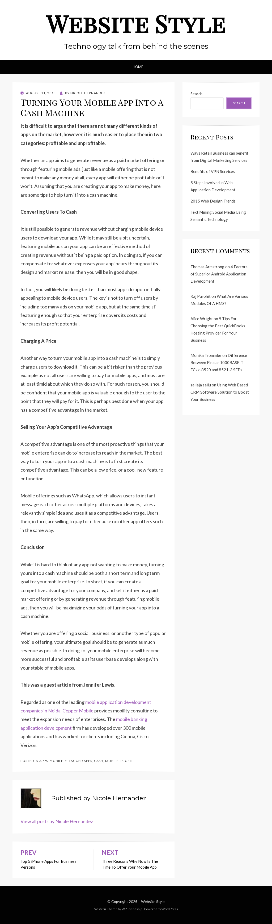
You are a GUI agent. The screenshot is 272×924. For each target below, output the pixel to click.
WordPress (170, 909)
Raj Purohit (200, 296)
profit (127, 761)
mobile (112, 761)
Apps (43, 761)
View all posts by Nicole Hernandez (56, 821)
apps (88, 761)
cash (98, 761)
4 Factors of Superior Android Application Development (219, 273)
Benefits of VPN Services (212, 171)
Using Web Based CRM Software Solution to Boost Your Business (219, 392)
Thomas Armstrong (207, 266)
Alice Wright (201, 318)
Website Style (136, 23)
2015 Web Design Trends (213, 201)
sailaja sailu (200, 384)
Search (196, 93)
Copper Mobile (78, 710)
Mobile (56, 761)
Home (138, 67)
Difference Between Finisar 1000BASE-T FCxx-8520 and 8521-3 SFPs (218, 362)
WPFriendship (132, 909)
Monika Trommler (206, 355)
